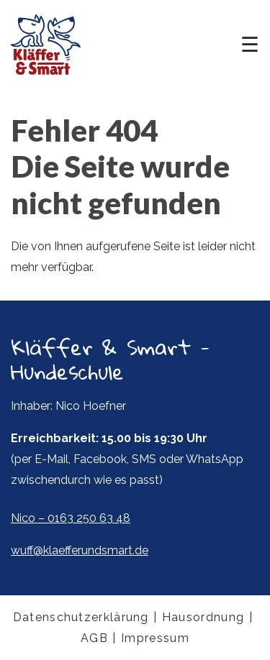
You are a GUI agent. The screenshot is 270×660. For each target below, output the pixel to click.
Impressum (155, 638)
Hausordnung (203, 617)
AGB (94, 638)
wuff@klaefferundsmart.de (79, 550)
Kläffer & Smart (46, 44)
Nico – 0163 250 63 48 (70, 518)
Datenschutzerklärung (81, 617)
